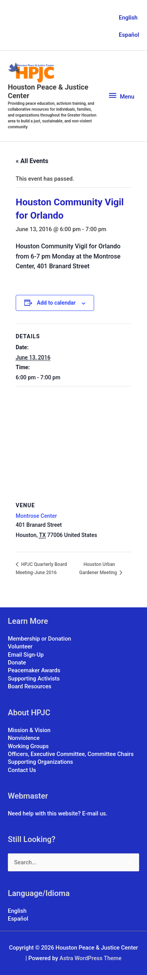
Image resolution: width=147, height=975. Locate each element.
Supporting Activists (34, 678)
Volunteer (20, 646)
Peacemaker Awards (34, 670)
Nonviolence (24, 738)
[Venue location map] (73, 443)
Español (129, 34)
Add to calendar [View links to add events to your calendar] (56, 303)
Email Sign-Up (26, 654)
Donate (17, 662)
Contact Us (22, 770)
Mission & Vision (29, 730)
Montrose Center (36, 516)
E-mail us (94, 813)
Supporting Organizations (40, 761)
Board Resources (29, 686)
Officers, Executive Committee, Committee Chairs (71, 754)
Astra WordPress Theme (91, 958)
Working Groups (28, 746)
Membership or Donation (39, 638)
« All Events (32, 161)
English (128, 17)
